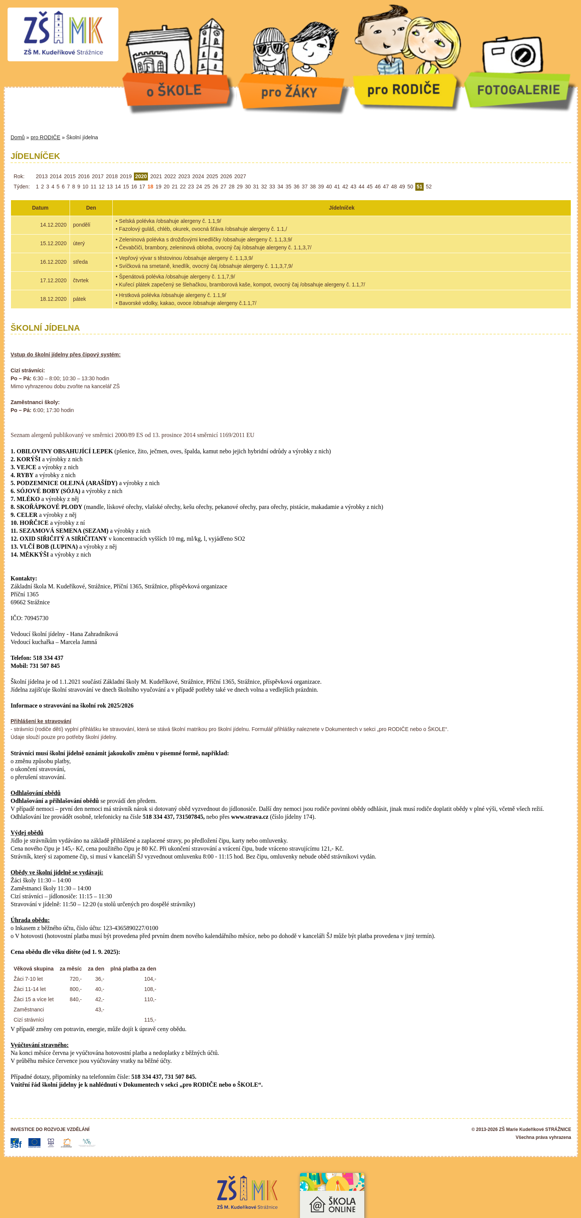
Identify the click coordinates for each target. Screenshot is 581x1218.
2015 (70, 176)
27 (224, 187)
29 (240, 187)
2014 (56, 176)
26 (216, 187)
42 (345, 187)
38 (313, 187)
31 (256, 187)
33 (272, 187)
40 (329, 187)
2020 (141, 176)
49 (402, 187)
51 (419, 187)
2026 (226, 176)
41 (337, 187)
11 (93, 187)
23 (191, 187)
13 (110, 187)
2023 (184, 176)
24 (199, 187)
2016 (84, 176)
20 (167, 187)
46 (378, 187)
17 (142, 187)
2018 (112, 176)
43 (353, 187)
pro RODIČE (46, 137)
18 (151, 187)
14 (118, 187)
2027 (240, 176)
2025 (212, 176)
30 (248, 187)
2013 (42, 176)
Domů (18, 137)
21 (175, 187)
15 (126, 187)
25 (207, 187)
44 (362, 187)
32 (264, 187)
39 (321, 187)
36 (297, 187)
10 (85, 187)
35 (289, 187)
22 (183, 187)
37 (305, 187)
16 (134, 187)
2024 (198, 176)
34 (280, 187)
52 (429, 187)
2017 (98, 176)
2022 (170, 176)
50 (410, 187)
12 (102, 187)
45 (370, 187)
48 (394, 187)
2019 (126, 176)
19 (158, 187)
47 (386, 187)
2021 (156, 176)
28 (231, 187)
